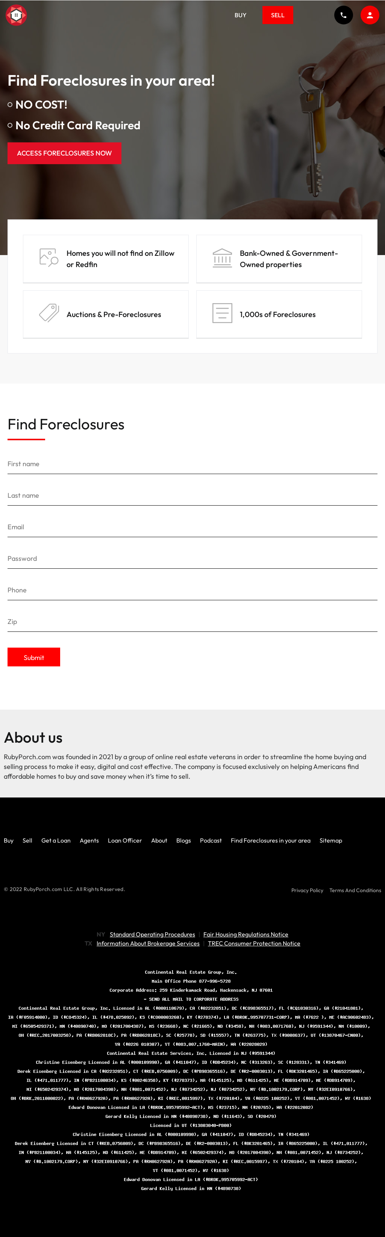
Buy (241, 15)
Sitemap (331, 840)
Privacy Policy (307, 890)
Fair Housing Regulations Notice (245, 934)
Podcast (211, 840)
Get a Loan (56, 840)
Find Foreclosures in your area (271, 840)
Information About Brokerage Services (148, 943)
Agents (89, 840)
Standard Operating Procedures (152, 934)
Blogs (183, 840)
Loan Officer (125, 840)
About (159, 840)
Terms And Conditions (355, 890)
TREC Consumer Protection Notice (254, 943)
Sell (278, 15)
